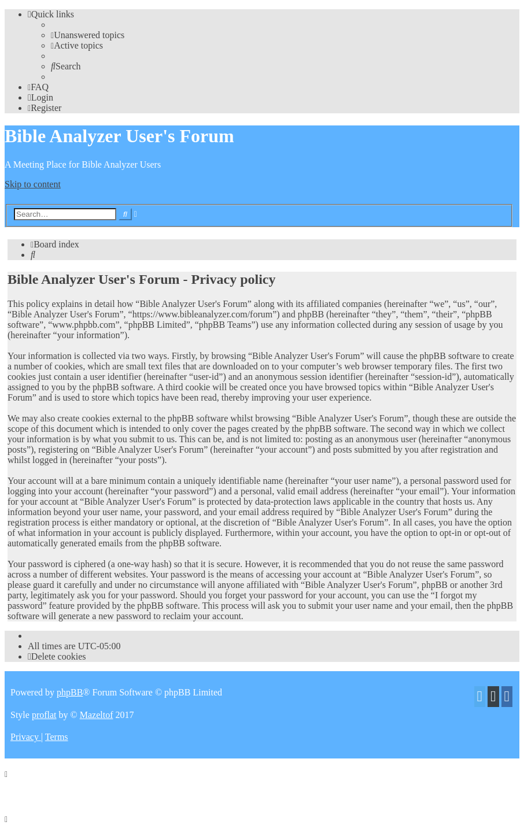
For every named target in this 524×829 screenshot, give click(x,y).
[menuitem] (87, 35)
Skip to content (33, 184)
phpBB (70, 692)
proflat (44, 715)
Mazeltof (96, 715)
